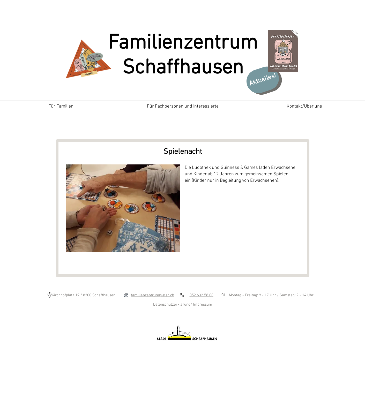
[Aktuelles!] (262, 80)
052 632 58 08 (201, 295)
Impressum (202, 304)
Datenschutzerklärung (171, 304)
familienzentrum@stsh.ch (152, 295)
